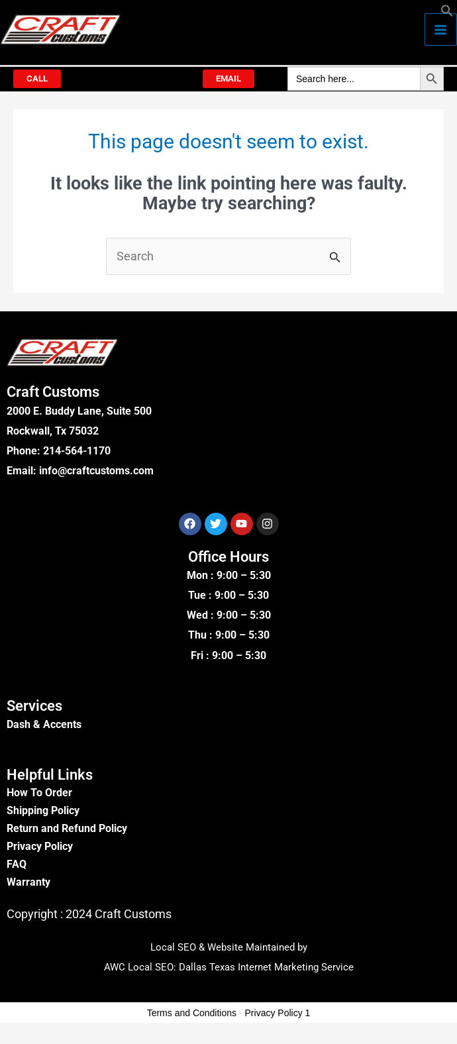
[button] (447, 13)
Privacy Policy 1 (278, 1013)
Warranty (28, 882)
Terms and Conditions (191, 1013)
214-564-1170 (77, 450)
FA (13, 864)
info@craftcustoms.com (96, 470)
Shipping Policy (43, 810)
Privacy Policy (40, 846)
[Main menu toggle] (441, 29)
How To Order (39, 792)
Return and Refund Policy (67, 828)
